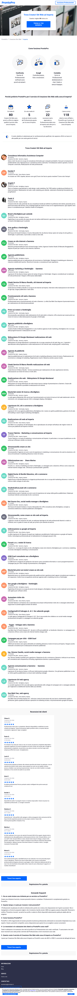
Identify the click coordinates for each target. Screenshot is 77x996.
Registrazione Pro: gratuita (38, 884)
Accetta (71, 994)
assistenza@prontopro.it (7, 984)
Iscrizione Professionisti (65, 3)
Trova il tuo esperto (14, 878)
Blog (2, 969)
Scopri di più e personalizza (10, 994)
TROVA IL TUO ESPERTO (38, 24)
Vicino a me (4, 976)
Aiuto (2, 966)
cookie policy (33, 990)
